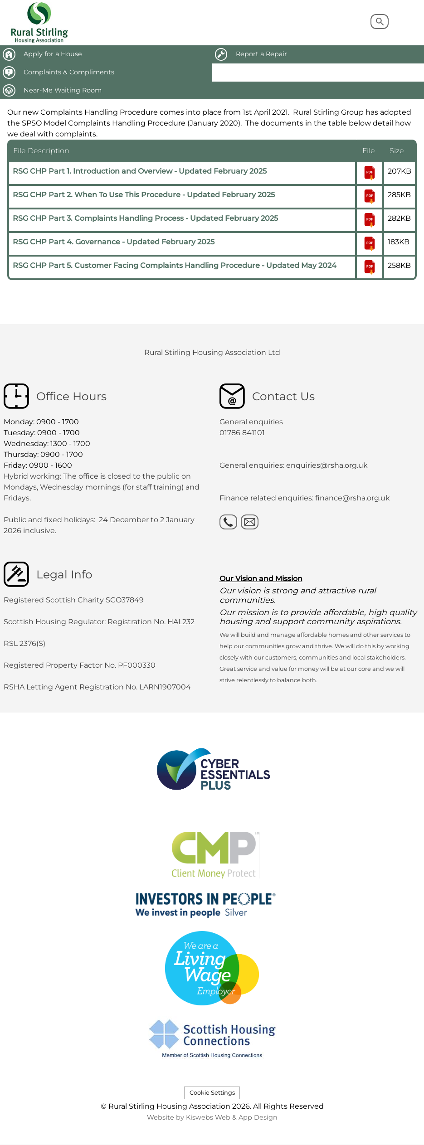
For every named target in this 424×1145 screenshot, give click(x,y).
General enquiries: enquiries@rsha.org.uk (293, 465)
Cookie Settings (212, 1092)
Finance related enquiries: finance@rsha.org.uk (304, 498)
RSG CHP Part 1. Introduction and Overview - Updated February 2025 (140, 171)
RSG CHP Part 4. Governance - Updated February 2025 (113, 242)
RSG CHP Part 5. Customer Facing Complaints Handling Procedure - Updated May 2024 (174, 265)
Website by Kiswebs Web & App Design (212, 1117)
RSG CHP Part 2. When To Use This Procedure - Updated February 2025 (144, 194)
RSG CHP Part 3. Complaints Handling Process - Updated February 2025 (145, 218)
